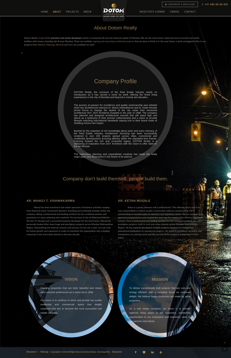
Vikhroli (41, 44)
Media (87, 11)
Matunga (50, 44)
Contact (190, 11)
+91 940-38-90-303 (214, 4)
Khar (70, 44)
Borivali (60, 44)
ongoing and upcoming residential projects (113, 41)
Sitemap (44, 351)
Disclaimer (31, 351)
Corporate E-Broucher (180, 4)
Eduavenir (117, 351)
